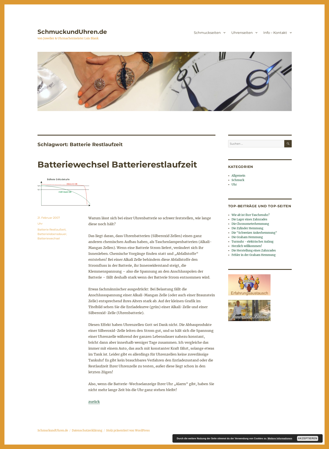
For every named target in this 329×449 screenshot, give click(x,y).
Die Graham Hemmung (247, 237)
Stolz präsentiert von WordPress (128, 430)
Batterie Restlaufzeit (51, 229)
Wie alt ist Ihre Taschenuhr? (250, 215)
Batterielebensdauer (51, 234)
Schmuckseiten (207, 33)
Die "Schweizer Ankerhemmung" (254, 233)
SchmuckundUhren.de (72, 31)
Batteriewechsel (48, 238)
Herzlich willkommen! (247, 246)
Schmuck (238, 180)
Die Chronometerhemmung (250, 224)
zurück (94, 402)
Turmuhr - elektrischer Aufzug (252, 241)
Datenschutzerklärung (87, 430)
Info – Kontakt (275, 33)
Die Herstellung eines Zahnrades (254, 250)
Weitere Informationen (280, 438)
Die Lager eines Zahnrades (249, 219)
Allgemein (238, 175)
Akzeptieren (307, 438)
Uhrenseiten (242, 33)
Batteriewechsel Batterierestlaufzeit (117, 164)
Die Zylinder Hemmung (247, 228)
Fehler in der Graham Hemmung (254, 255)
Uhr (40, 223)
